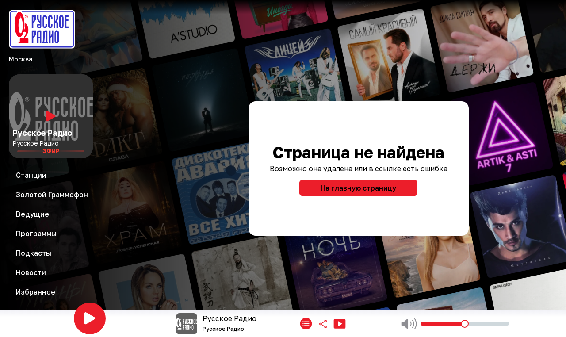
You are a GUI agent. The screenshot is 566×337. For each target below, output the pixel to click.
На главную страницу (358, 188)
